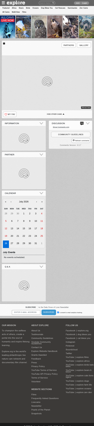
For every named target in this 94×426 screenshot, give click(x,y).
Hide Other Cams (54, 114)
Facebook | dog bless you (78, 334)
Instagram (70, 342)
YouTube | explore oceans (78, 388)
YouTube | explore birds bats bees (80, 366)
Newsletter (36, 406)
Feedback (36, 359)
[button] (10, 114)
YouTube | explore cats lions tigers (79, 376)
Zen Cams (84, 8)
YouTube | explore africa (77, 361)
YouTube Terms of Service (44, 370)
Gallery (83, 45)
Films (24, 12)
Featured (5, 8)
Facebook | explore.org (77, 330)
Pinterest (70, 346)
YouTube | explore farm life (79, 384)
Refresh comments (81, 140)
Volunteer (36, 381)
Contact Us (36, 347)
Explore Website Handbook (44, 351)
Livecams (35, 402)
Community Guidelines (42, 338)
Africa (14, 8)
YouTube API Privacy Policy (44, 374)
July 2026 (24, 201)
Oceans (35, 8)
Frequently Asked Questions (45, 398)
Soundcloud (71, 349)
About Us (35, 330)
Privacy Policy (38, 366)
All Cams (5, 12)
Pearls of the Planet (40, 409)
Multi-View (16, 12)
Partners (69, 45)
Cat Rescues (60, 8)
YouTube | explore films (77, 357)
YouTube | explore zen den (79, 392)
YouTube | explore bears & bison (78, 371)
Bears (21, 8)
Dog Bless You (47, 8)
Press (34, 362)
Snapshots (36, 413)
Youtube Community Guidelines (41, 343)
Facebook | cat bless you (78, 338)
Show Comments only (61, 127)
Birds (28, 8)
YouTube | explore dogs (77, 381)
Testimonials (37, 334)
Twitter (69, 353)
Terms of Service (39, 378)
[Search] (45, 3)
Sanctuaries (72, 8)
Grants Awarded (39, 355)
